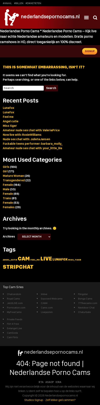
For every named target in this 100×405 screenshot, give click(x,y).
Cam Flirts (12, 337)
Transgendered (14, 180)
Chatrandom (14, 294)
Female (8, 185)
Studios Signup (33, 400)
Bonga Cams (85, 298)
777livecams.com (87, 303)
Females (9, 207)
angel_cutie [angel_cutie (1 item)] (10, 260)
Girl (5, 171)
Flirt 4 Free (13, 323)
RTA (41, 382)
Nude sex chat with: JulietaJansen (26, 139)
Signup (90, 51)
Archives (9, 236)
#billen (18, 3)
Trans (7, 198)
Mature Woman (13, 176)
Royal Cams (13, 298)
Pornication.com (16, 307)
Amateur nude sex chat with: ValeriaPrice (31, 130)
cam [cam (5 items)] (24, 258)
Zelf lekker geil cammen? (60, 400)
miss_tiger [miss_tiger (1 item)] (74, 260)
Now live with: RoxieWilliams (22, 134)
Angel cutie (10, 121)
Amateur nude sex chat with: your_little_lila (32, 148)
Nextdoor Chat (86, 307)
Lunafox (8, 108)
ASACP (49, 382)
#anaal (7, 3)
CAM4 (44, 303)
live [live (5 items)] (46, 258)
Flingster (83, 294)
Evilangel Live (14, 328)
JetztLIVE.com (15, 303)
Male (6, 189)
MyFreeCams (14, 312)
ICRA (58, 382)
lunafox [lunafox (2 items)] (60, 259)
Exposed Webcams (51, 298)
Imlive (44, 294)
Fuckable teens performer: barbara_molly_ (32, 143)
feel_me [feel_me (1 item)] (35, 260)
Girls (6, 167)
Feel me (8, 117)
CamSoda (12, 332)
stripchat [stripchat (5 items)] (18, 266)
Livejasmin (47, 312)
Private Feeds (14, 319)
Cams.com (47, 307)
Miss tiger (10, 126)
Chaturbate (84, 312)
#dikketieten (33, 3)
